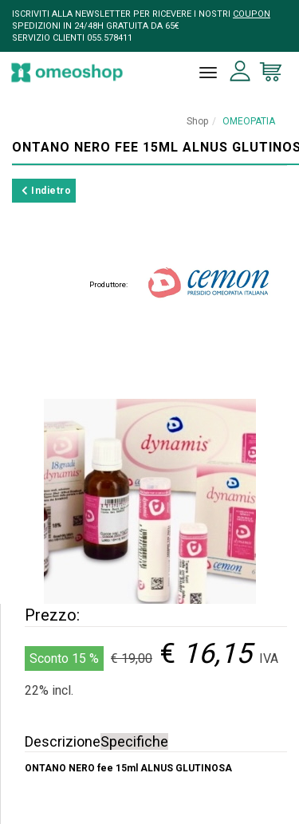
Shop (197, 121)
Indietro (46, 190)
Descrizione (62, 741)
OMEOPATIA (248, 121)
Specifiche (134, 741)
